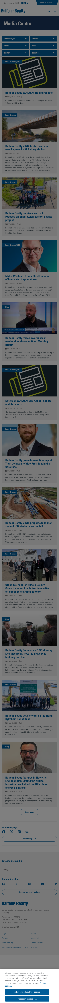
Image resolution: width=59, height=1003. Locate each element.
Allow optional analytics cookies (27, 993)
